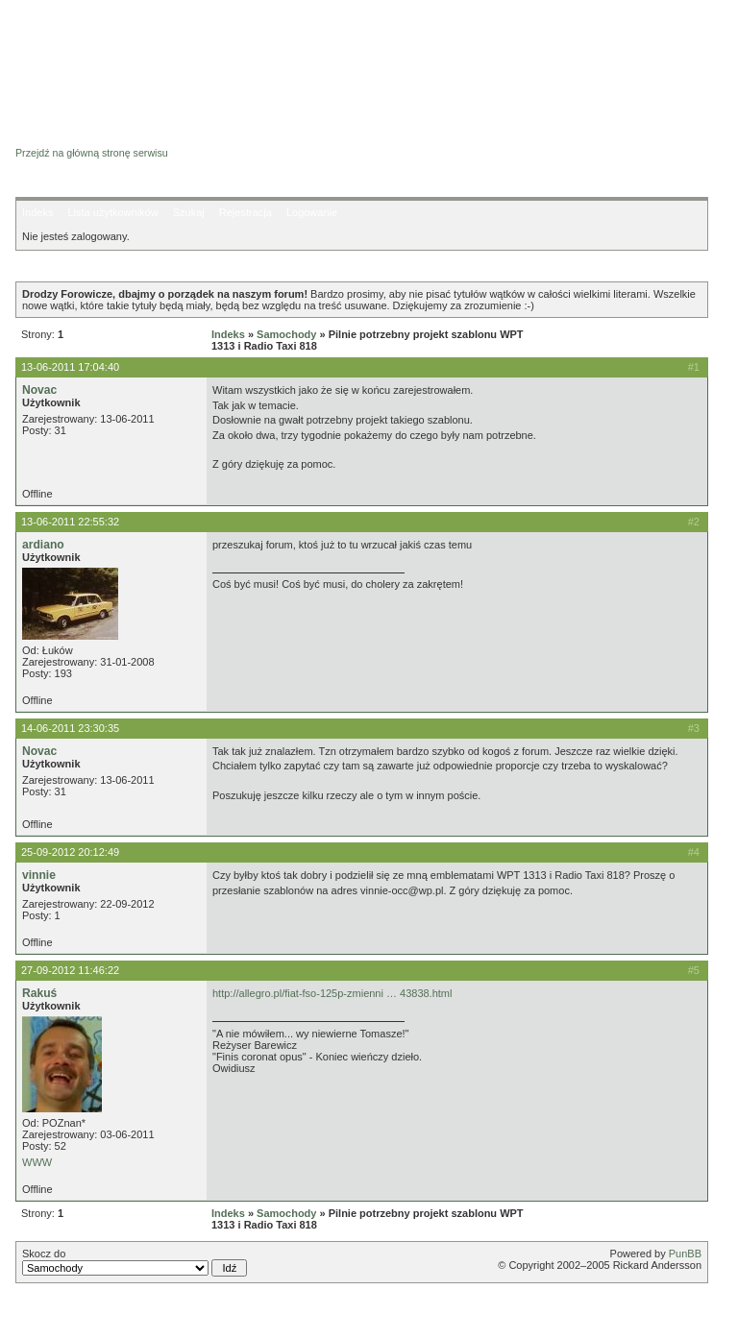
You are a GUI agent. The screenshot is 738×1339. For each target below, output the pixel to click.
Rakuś (39, 993)
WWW (37, 1162)
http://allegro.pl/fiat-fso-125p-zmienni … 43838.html (332, 993)
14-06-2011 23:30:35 (70, 728)
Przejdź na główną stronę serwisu (91, 152)
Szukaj (189, 212)
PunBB (685, 1253)
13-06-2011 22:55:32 (70, 521)
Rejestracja (245, 212)
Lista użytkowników (112, 212)
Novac (39, 390)
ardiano (43, 544)
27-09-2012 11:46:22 (70, 970)
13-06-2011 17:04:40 (70, 367)
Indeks (37, 212)
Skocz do (134, 1262)
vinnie (39, 875)
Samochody (286, 334)
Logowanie (311, 212)
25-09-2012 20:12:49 (70, 852)
